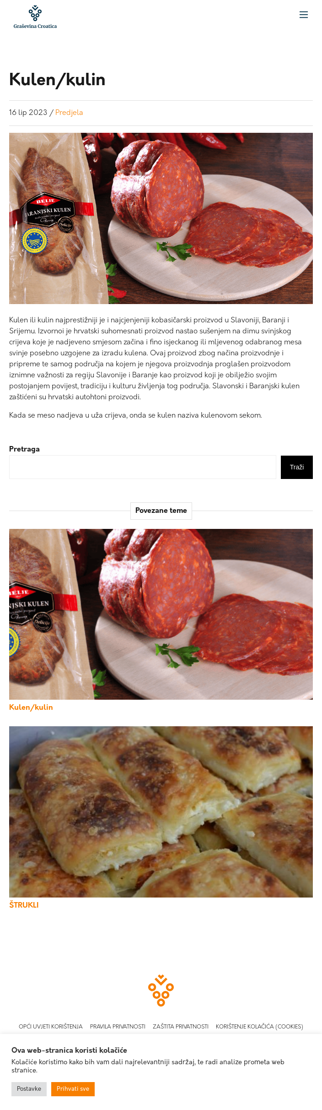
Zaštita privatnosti (181, 1027)
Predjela (69, 113)
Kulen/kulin (31, 708)
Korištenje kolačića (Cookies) (259, 1027)
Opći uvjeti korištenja (51, 1027)
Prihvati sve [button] (73, 1089)
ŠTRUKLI (23, 905)
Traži (297, 467)
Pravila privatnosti (117, 1027)
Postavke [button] (29, 1089)
